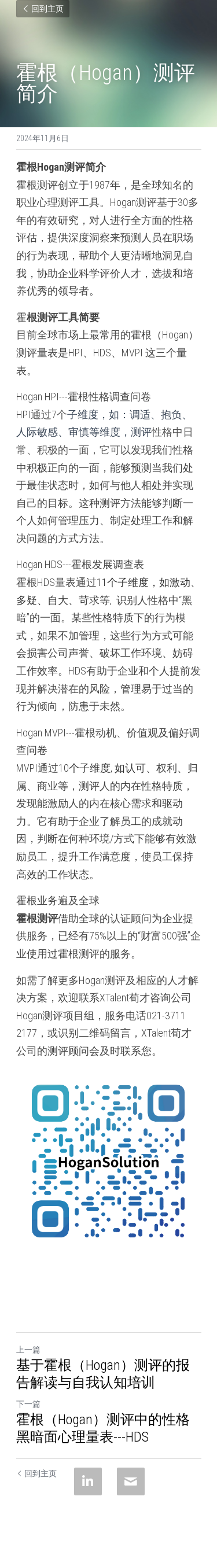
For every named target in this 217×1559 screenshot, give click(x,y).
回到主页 (43, 8)
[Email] (131, 1481)
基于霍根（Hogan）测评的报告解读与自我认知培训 (103, 1374)
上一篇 (28, 1349)
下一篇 (28, 1404)
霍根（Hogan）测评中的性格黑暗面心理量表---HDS (103, 1428)
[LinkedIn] (88, 1481)
